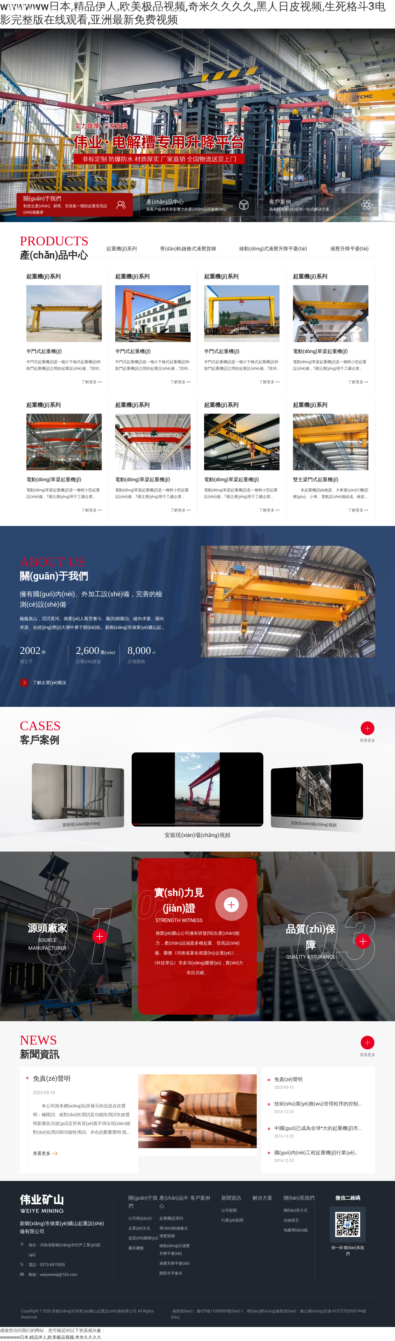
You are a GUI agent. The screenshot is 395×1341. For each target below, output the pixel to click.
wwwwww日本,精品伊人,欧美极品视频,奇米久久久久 (50, 1337)
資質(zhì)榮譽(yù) (143, 1238)
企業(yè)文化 (139, 1228)
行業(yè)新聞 (232, 1220)
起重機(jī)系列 (121, 248)
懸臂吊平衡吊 (170, 1273)
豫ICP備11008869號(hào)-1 (220, 1311)
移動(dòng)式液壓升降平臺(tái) (273, 248)
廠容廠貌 (136, 1248)
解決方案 (319, 10)
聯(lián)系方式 (296, 1210)
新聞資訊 (231, 1198)
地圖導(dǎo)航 (296, 1230)
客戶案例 (200, 1198)
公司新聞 (229, 1210)
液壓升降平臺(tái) (349, 248)
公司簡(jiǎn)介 (140, 1218)
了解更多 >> (91, 382)
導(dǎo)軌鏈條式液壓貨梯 (188, 248)
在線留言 (291, 1220)
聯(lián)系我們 (299, 1198)
